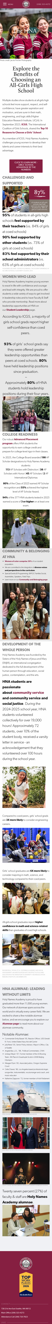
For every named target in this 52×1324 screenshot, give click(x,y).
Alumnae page (10, 1023)
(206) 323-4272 (43, 4)
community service (28, 692)
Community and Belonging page (33, 579)
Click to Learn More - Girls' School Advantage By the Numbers (26, 166)
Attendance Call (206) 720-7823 (14, 1317)
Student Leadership (17, 309)
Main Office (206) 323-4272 (12, 1313)
